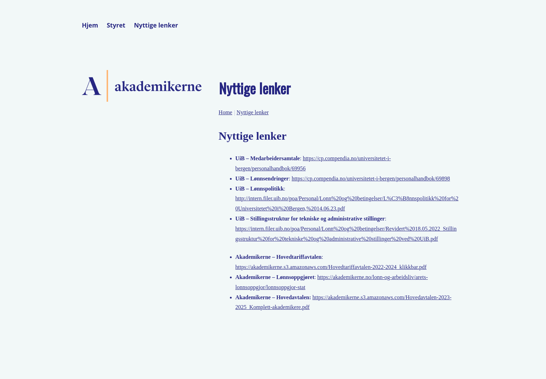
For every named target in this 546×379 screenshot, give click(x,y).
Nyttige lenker (156, 25)
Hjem (90, 25)
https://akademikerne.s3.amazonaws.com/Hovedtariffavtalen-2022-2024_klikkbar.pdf (331, 267)
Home (225, 112)
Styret (116, 25)
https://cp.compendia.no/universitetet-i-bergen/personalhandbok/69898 (371, 178)
